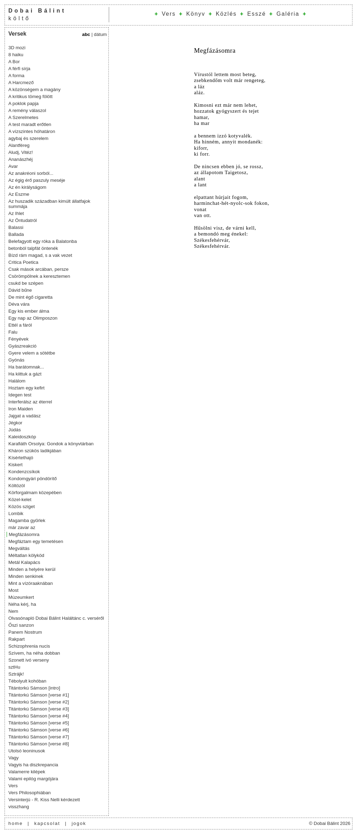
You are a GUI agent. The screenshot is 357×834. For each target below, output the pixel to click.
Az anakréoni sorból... (30, 173)
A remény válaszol (27, 110)
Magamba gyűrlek (26, 520)
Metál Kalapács (24, 562)
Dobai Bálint (37, 11)
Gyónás (16, 360)
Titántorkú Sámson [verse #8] (38, 743)
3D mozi (16, 47)
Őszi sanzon (21, 625)
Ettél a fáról (20, 325)
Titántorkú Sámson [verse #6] (38, 729)
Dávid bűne (20, 290)
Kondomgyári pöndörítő (32, 478)
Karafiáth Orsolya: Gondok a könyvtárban (50, 443)
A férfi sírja (19, 68)
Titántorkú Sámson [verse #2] (38, 702)
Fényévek (18, 339)
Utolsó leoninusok (26, 750)
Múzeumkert (21, 597)
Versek (17, 34)
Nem (13, 611)
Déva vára (19, 304)
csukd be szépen (25, 283)
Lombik (15, 513)
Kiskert (15, 464)
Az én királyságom (27, 187)
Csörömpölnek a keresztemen (39, 276)
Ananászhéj (20, 159)
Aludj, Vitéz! (20, 152)
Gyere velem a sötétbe (31, 353)
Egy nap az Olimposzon (33, 318)
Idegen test (19, 394)
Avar (13, 166)
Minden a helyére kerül (31, 569)
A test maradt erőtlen (29, 124)
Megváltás (19, 548)
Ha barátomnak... (26, 367)
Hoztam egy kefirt (26, 387)
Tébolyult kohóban (27, 681)
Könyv (195, 14)
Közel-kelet (19, 499)
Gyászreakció (22, 346)
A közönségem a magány (34, 89)
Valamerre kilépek (26, 771)
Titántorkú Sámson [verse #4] (38, 715)
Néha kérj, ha (22, 604)
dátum (100, 34)
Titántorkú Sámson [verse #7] (38, 736)
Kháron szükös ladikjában (34, 450)
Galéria (287, 14)
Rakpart (16, 639)
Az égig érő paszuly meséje (36, 180)
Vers (169, 14)
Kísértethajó (20, 457)
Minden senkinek (25, 576)
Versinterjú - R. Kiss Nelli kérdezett (44, 799)
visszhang (18, 806)
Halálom (16, 381)
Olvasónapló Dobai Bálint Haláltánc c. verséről (56, 618)
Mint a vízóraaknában (30, 583)
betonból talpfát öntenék (33, 248)
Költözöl (16, 485)
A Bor (14, 61)
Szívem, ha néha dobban (34, 653)
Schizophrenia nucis (29, 646)
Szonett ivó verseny (28, 660)
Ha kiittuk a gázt (24, 374)
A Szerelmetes (23, 117)
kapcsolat (47, 823)
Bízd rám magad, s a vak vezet (40, 255)
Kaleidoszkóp (22, 436)
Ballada (16, 234)
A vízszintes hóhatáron (31, 131)
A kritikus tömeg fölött (30, 96)
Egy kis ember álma (28, 311)
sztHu (14, 667)
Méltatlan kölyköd (26, 555)
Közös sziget (21, 506)
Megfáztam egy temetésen (35, 541)
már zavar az (21, 527)
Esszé (256, 14)
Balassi (15, 227)
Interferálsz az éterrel (30, 401)
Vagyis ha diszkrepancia (33, 764)
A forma (16, 75)
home (15, 823)
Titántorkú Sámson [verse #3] (38, 709)
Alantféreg (19, 145)
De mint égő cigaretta (30, 297)
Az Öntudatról (22, 220)
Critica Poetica (23, 262)
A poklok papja (23, 103)
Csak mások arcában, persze (38, 269)
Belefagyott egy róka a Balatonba (42, 241)
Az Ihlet (16, 213)
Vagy (13, 757)
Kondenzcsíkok (24, 471)
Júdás (14, 429)
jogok (78, 823)
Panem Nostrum (25, 632)
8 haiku (15, 54)
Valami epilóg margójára (33, 778)
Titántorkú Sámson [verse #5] (38, 722)
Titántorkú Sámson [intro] (34, 688)
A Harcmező (21, 82)
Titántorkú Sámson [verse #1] (38, 695)
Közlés (226, 14)
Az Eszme (18, 194)
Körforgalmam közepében (35, 492)
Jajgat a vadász (24, 415)
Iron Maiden (20, 408)
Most (13, 590)
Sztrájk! (16, 674)
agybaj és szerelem (28, 138)
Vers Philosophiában (29, 792)
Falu (12, 332)
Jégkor (15, 422)
